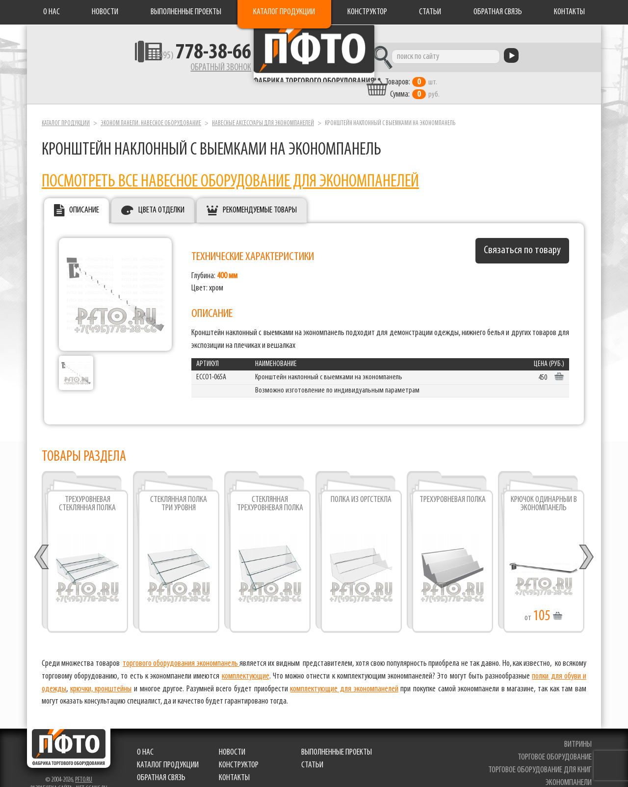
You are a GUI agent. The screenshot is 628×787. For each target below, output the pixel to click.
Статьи (430, 12)
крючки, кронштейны (101, 672)
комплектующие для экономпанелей (344, 672)
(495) (143, 59)
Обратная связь (497, 12)
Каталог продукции (284, 12)
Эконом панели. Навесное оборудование (151, 107)
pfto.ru (83, 763)
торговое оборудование (557, 741)
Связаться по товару (522, 233)
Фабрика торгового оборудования (314, 61)
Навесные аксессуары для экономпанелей (263, 107)
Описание (84, 193)
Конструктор (367, 12)
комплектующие (245, 659)
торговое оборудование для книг (542, 753)
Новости (105, 12)
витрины (580, 728)
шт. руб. (469, 72)
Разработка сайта (51, 772)
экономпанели (571, 766)
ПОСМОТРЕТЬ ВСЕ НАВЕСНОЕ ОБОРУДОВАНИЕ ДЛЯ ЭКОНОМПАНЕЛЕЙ (230, 165)
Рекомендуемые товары (260, 193)
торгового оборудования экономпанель (181, 647)
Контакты (569, 12)
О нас (51, 12)
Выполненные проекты (186, 12)
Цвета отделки (161, 193)
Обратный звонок (160, 71)
